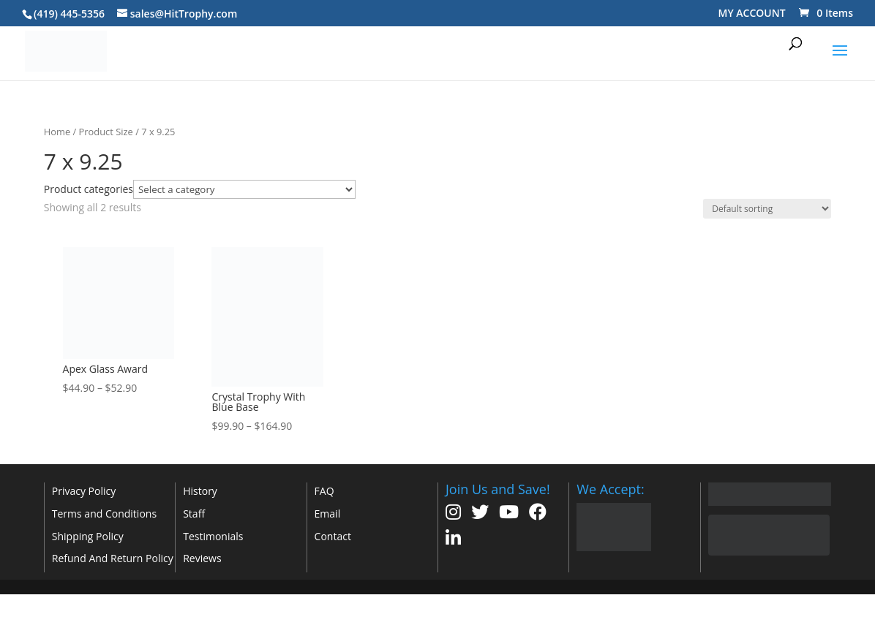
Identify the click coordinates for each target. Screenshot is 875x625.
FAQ (324, 491)
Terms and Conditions (104, 513)
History (200, 491)
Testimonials (213, 536)
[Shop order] (767, 209)
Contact (333, 536)
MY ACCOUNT (752, 13)
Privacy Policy (84, 491)
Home (57, 131)
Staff (194, 513)
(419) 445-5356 (69, 13)
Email (328, 513)
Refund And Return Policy (112, 558)
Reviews (202, 558)
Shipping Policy (88, 536)
